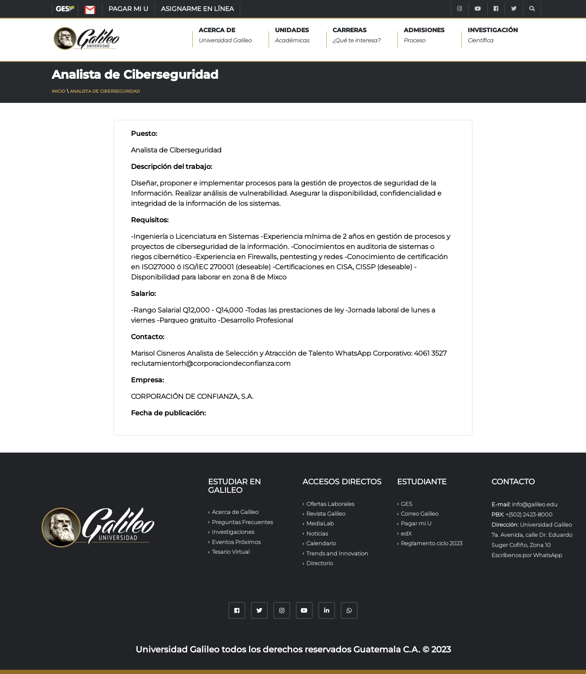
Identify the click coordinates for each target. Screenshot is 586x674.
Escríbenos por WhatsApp (527, 555)
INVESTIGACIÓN (493, 35)
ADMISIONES (424, 35)
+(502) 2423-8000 (529, 514)
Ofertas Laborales (330, 503)
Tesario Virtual (231, 551)
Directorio (319, 563)
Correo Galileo (420, 513)
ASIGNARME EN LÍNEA (197, 9)
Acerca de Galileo (235, 511)
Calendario (321, 543)
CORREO (99, 11)
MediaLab (320, 523)
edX (406, 533)
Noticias (317, 533)
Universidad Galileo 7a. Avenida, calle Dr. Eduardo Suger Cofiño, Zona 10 (532, 534)
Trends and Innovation (337, 553)
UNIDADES (292, 35)
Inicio (58, 91)
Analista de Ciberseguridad (105, 91)
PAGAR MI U (128, 9)
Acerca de (225, 35)
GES (65, 9)
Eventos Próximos (236, 542)
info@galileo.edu (535, 504)
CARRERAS (356, 35)
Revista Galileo (325, 513)
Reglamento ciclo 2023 (431, 543)
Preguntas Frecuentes (242, 522)
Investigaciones (233, 531)
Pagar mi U (416, 523)
